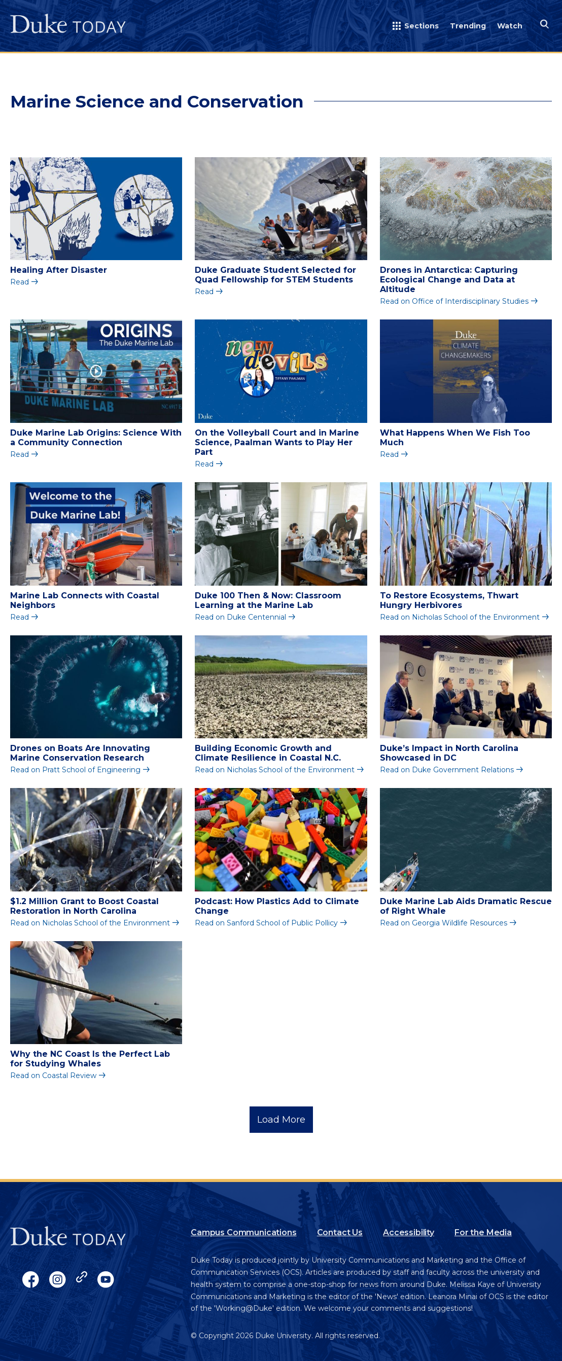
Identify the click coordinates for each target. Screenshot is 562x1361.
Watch (509, 25)
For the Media (483, 1232)
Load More (281, 1119)
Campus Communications (244, 1232)
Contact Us (340, 1232)
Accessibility (408, 1232)
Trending (468, 25)
